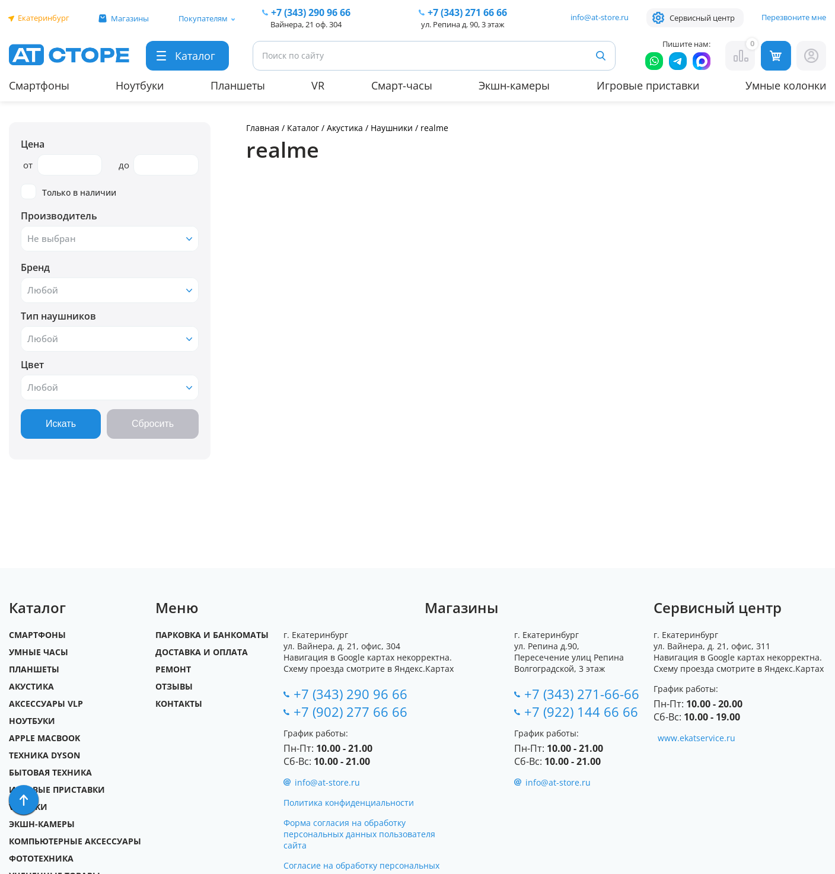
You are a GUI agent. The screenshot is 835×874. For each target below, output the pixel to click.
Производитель (59, 215)
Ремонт (173, 669)
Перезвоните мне (793, 17)
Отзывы (174, 686)
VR (317, 85)
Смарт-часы (401, 85)
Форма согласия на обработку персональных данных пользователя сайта (359, 834)
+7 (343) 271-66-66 (581, 693)
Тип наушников (58, 316)
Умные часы (38, 652)
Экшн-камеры (514, 85)
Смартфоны (39, 85)
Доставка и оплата (201, 652)
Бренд (35, 267)
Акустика (345, 127)
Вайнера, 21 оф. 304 (306, 24)
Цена (32, 144)
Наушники (392, 127)
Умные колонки (785, 85)
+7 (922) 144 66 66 (581, 711)
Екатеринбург (43, 17)
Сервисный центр (702, 17)
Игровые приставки (648, 85)
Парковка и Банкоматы (212, 634)
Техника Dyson (44, 755)
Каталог (303, 127)
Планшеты (238, 85)
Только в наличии (68, 191)
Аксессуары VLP (46, 703)
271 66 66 (467, 12)
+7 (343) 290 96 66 (310, 12)
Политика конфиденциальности (348, 802)
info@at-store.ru (600, 17)
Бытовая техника (50, 772)
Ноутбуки (140, 85)
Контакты (178, 703)
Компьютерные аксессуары (75, 841)
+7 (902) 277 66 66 (350, 711)
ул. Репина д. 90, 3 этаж (463, 24)
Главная (262, 127)
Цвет (32, 364)
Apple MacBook (44, 738)
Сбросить (153, 424)
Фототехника (41, 858)
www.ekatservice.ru (696, 738)
